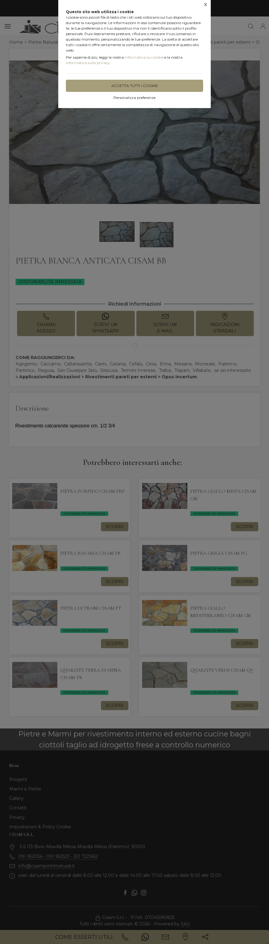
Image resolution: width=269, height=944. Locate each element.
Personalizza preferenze (134, 97)
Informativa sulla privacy (88, 62)
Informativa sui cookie (144, 57)
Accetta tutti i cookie (134, 85)
